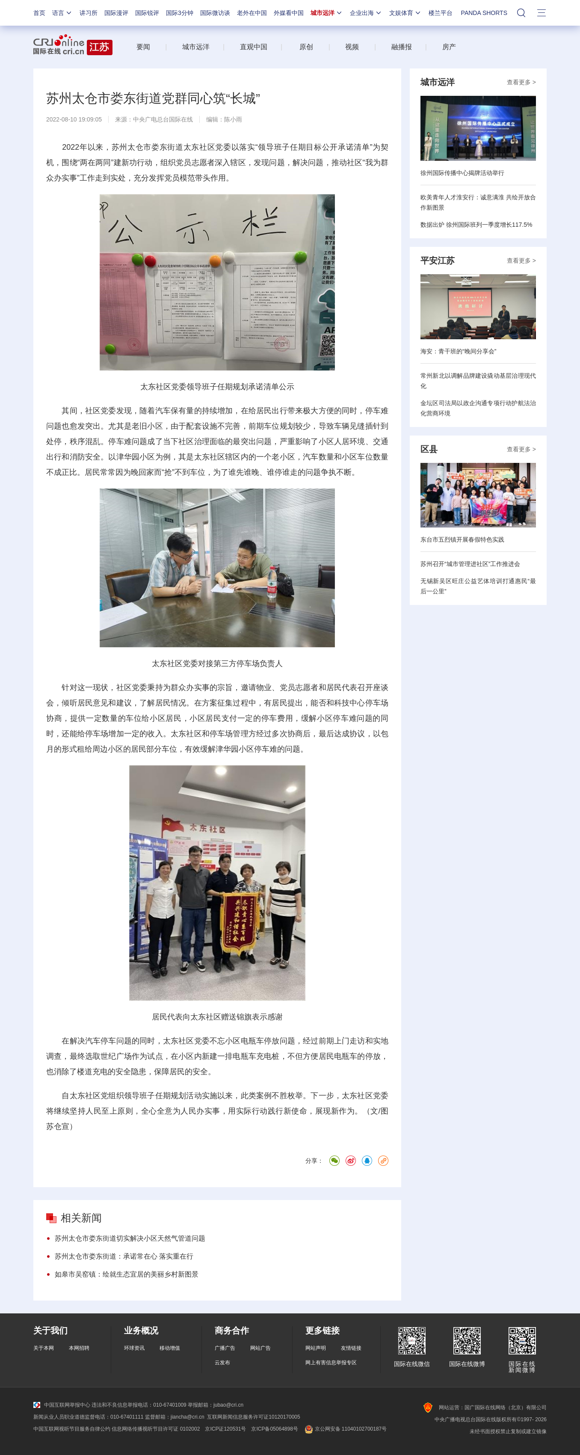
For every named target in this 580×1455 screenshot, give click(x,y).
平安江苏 (437, 260)
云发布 (222, 1363)
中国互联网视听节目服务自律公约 (71, 1429)
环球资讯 (134, 1348)
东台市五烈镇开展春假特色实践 (462, 539)
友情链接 (351, 1348)
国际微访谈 (215, 12)
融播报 (401, 46)
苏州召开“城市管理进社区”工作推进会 (470, 563)
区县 (429, 449)
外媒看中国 (289, 12)
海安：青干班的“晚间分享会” (458, 351)
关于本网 (43, 1348)
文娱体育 (405, 12)
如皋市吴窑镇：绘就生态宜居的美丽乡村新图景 (126, 1274)
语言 (62, 12)
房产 (449, 46)
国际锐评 (147, 12)
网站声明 (315, 1348)
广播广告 (225, 1348)
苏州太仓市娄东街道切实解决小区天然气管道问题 (130, 1238)
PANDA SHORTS (484, 12)
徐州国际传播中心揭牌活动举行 (462, 172)
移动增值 (170, 1348)
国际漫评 (116, 12)
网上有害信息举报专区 (331, 1363)
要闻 (143, 46)
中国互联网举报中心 (61, 1405)
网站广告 (260, 1348)
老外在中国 (252, 12)
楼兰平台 (441, 12)
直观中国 (253, 46)
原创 (306, 46)
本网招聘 (79, 1348)
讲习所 (89, 12)
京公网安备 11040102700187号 (345, 1429)
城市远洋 (327, 12)
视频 (352, 46)
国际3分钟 (179, 12)
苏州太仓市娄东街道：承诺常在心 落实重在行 (124, 1256)
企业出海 (366, 12)
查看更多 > (521, 82)
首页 (39, 12)
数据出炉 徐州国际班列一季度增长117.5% (476, 224)
